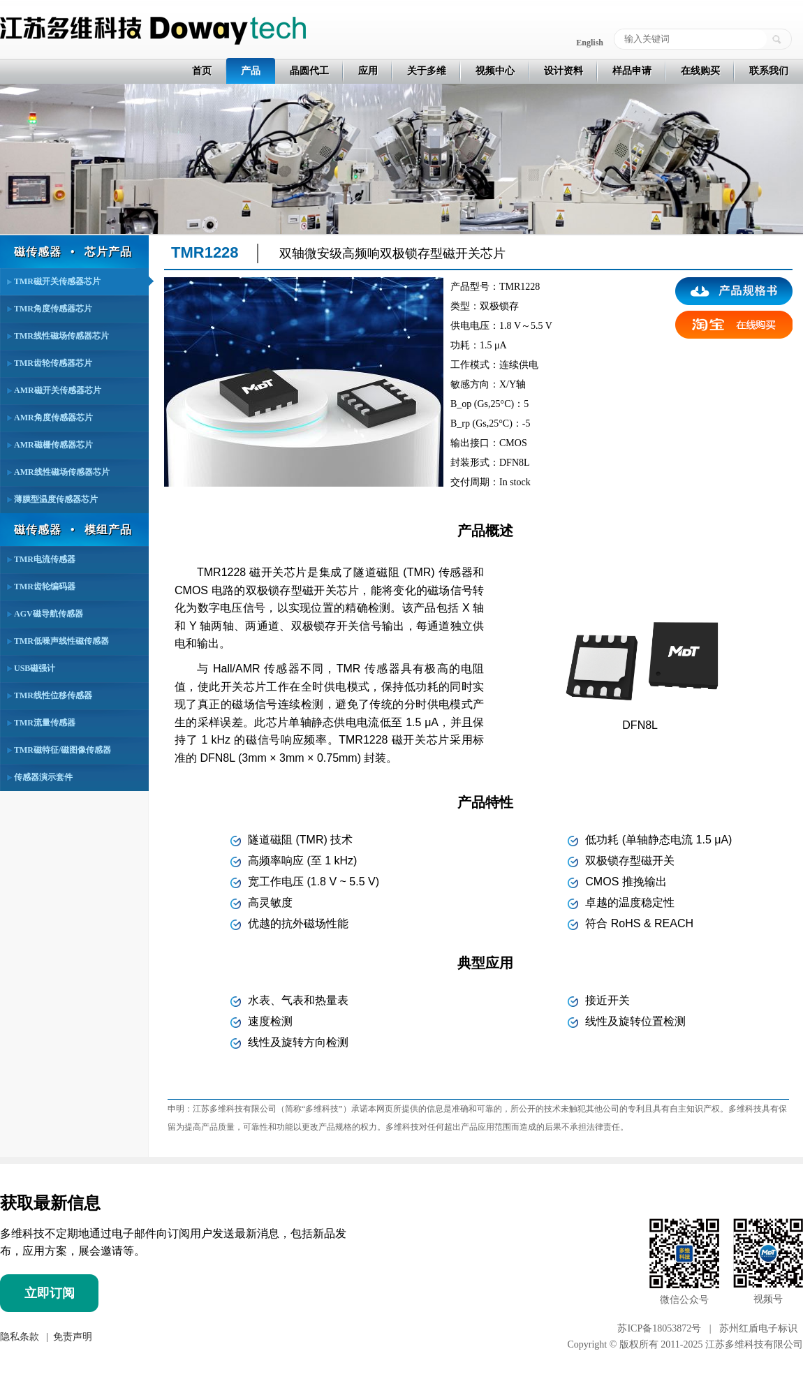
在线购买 (700, 71)
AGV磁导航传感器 (48, 614)
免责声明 (71, 1336)
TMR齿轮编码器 (44, 586)
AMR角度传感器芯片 (53, 417)
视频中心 (495, 71)
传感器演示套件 (43, 777)
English (589, 42)
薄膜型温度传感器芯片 (56, 499)
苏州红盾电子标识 (758, 1328)
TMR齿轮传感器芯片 (53, 363)
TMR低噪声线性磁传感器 (61, 641)
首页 (202, 71)
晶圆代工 (309, 71)
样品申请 (631, 71)
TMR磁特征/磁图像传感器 (62, 750)
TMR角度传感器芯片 (53, 309)
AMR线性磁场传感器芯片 (62, 472)
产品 (250, 71)
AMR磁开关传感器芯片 (57, 390)
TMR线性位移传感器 (53, 695)
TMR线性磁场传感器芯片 (61, 336)
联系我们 (768, 71)
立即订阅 (49, 1293)
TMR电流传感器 (44, 559)
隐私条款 (19, 1336)
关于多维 (426, 71)
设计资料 (563, 71)
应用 (368, 71)
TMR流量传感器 (44, 723)
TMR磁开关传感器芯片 (57, 281)
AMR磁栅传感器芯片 (53, 445)
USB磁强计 (34, 668)
